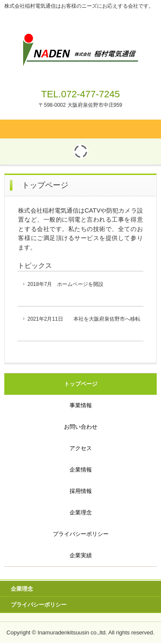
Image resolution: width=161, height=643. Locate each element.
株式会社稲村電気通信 (80, 37)
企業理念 (81, 512)
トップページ (80, 384)
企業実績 (81, 555)
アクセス (81, 448)
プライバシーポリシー (81, 534)
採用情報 (81, 491)
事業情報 (81, 405)
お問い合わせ (80, 427)
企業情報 (81, 469)
